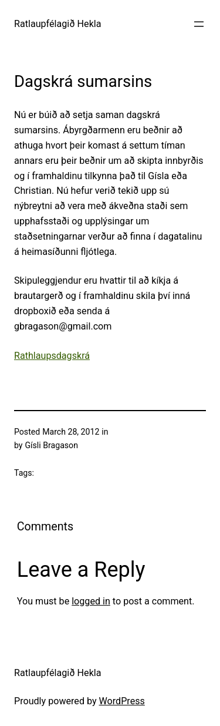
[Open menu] (199, 24)
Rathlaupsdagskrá (52, 355)
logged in (91, 601)
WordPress (122, 701)
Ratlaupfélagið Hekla (57, 23)
